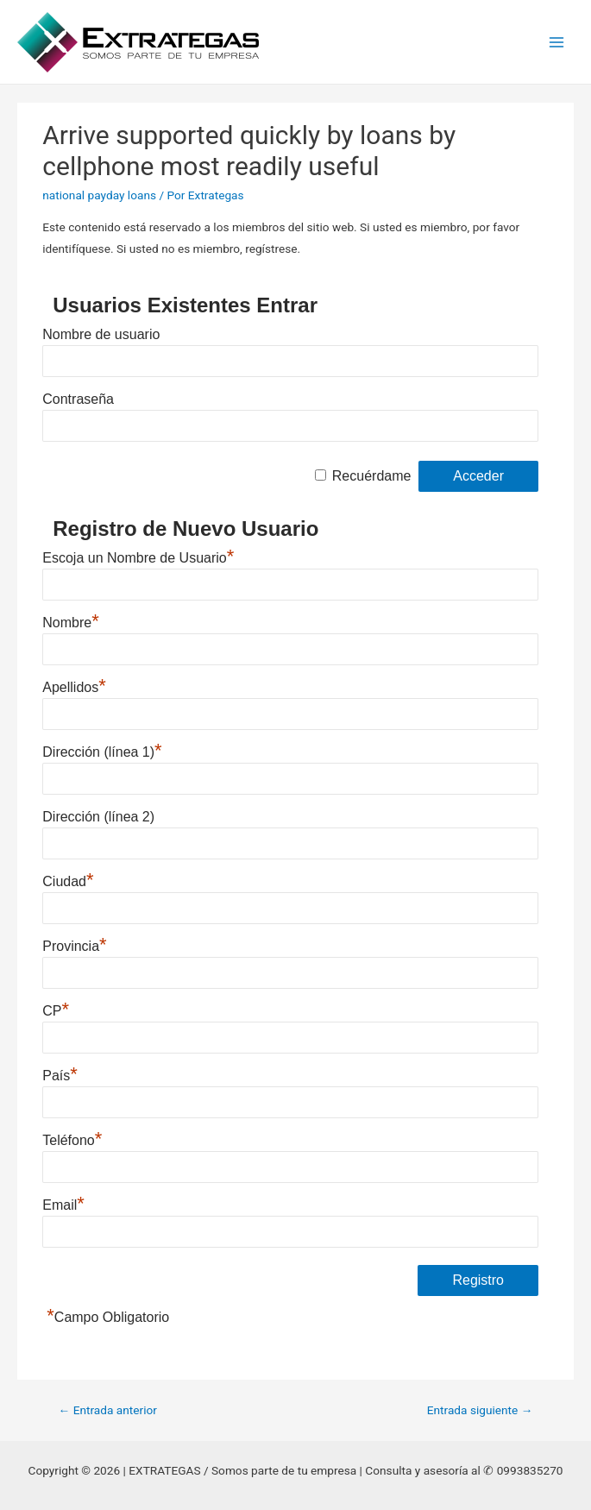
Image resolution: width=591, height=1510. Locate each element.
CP (55, 1008)
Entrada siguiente (480, 1410)
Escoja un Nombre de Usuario (138, 555)
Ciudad (67, 879)
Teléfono (72, 1138)
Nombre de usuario (101, 334)
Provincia (74, 943)
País (60, 1073)
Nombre (70, 620)
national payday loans (99, 195)
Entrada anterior (108, 1410)
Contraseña (78, 399)
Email (63, 1202)
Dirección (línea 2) (98, 816)
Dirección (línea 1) (101, 749)
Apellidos (74, 685)
